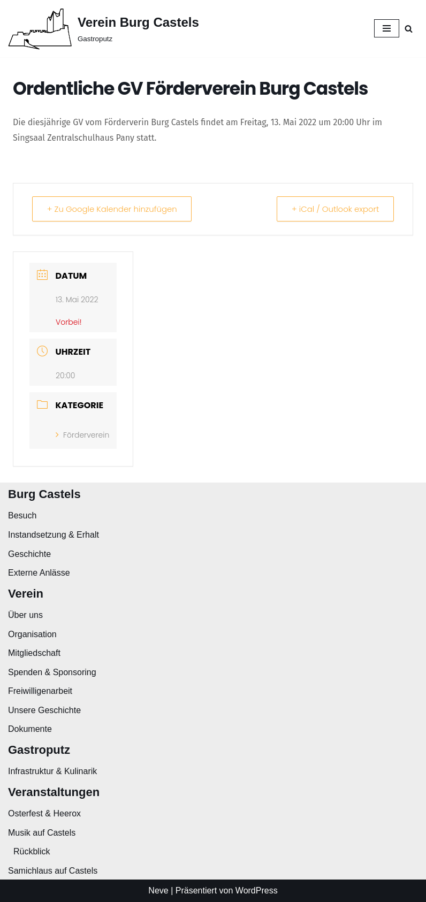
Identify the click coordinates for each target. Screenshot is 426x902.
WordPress (256, 890)
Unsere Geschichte (44, 710)
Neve (158, 890)
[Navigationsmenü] (386, 28)
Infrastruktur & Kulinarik (52, 771)
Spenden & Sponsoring (52, 672)
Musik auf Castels (41, 832)
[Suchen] (409, 29)
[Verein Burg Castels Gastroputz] (103, 28)
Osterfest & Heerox (44, 813)
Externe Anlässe (39, 572)
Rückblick (31, 851)
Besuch (22, 515)
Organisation (32, 634)
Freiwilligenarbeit (40, 690)
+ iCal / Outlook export (334, 209)
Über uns (25, 615)
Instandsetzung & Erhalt (53, 534)
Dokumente (30, 728)
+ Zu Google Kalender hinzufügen (113, 209)
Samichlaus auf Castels (52, 870)
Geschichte (29, 554)
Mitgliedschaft (34, 653)
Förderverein (82, 435)
